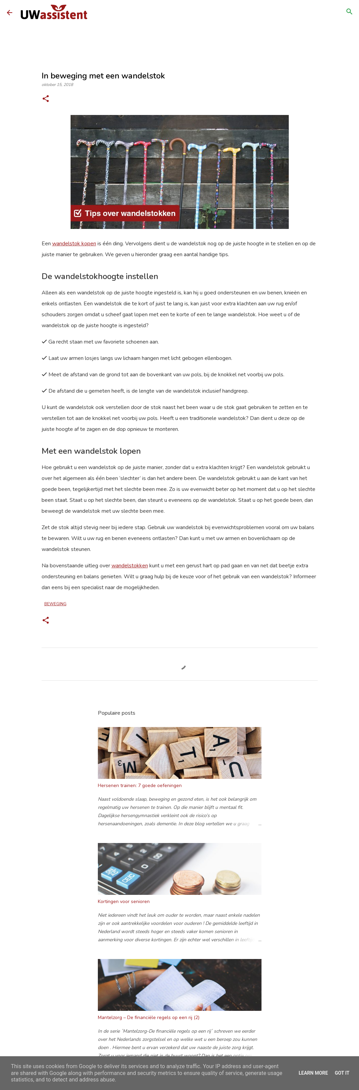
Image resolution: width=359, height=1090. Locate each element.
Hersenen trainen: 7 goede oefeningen (140, 785)
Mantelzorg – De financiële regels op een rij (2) (148, 1017)
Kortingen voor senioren (124, 901)
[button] (46, 99)
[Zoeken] (349, 12)
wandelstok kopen (74, 243)
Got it (342, 1073)
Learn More (313, 1073)
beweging (55, 604)
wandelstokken (129, 565)
